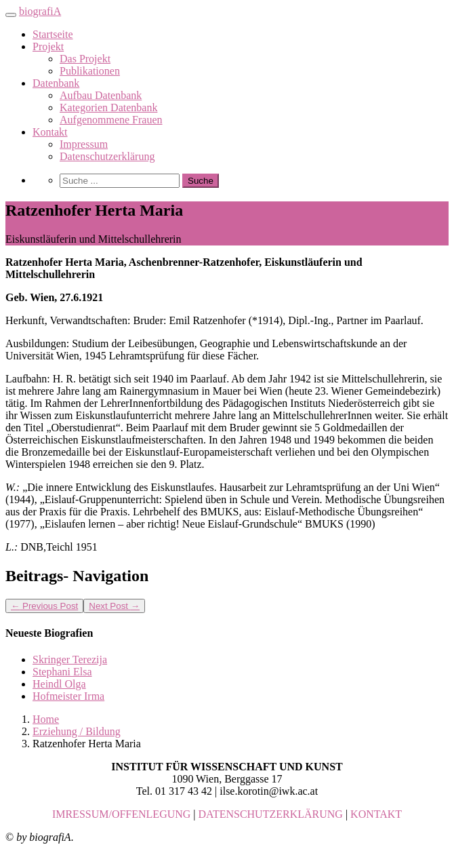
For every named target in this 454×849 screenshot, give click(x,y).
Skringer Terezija (70, 659)
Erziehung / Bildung (77, 731)
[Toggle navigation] (10, 15)
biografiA (40, 11)
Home (46, 719)
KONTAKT (376, 814)
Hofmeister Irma (68, 696)
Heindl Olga (59, 684)
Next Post (114, 606)
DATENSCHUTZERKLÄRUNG (271, 814)
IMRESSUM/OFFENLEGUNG (121, 814)
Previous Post (44, 606)
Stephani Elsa (62, 671)
